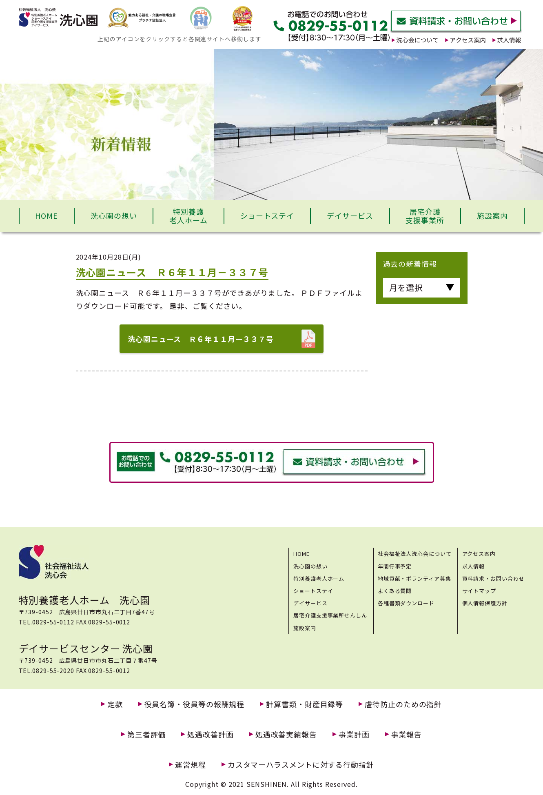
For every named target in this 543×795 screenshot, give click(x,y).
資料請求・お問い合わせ (493, 578)
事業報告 (406, 734)
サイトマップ (479, 591)
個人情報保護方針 (485, 603)
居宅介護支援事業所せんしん (330, 615)
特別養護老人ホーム (188, 216)
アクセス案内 (479, 553)
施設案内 (492, 215)
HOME (46, 215)
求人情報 (473, 566)
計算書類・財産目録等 (304, 704)
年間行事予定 (395, 566)
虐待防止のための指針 (403, 704)
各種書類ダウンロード (406, 603)
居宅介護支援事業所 (425, 216)
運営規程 (190, 764)
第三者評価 (146, 734)
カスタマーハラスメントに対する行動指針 (301, 764)
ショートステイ (267, 215)
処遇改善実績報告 (286, 734)
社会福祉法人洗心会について (415, 553)
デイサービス (350, 215)
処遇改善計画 (210, 734)
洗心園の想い (114, 215)
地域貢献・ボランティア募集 (414, 578)
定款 (115, 704)
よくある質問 (395, 591)
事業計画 (354, 734)
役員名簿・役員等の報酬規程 (194, 704)
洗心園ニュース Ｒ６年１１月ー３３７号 (201, 338)
